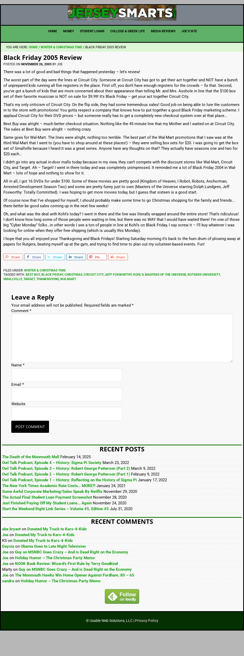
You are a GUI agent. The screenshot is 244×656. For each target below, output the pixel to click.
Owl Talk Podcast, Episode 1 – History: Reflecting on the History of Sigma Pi (69, 501)
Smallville (12, 300)
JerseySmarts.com (122, 23)
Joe (5, 556)
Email (17, 405)
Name (17, 386)
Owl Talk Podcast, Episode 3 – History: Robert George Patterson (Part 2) (66, 489)
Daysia (8, 567)
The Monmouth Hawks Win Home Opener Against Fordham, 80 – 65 (74, 596)
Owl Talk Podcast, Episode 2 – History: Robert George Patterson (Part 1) (66, 495)
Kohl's (138, 296)
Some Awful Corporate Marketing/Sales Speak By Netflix (52, 512)
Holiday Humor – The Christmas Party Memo (55, 579)
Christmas (73, 296)
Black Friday (52, 296)
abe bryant (11, 550)
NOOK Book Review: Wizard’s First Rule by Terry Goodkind (66, 585)
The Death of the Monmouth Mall (30, 478)
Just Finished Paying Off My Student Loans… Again (47, 524)
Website (18, 425)
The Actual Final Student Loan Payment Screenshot (47, 518)
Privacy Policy (146, 642)
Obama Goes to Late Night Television (53, 567)
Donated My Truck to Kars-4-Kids (57, 550)
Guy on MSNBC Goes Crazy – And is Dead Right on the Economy (71, 573)
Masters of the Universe (165, 296)
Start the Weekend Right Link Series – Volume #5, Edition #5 (55, 530)
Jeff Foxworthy (118, 296)
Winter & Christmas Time (45, 292)
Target (29, 300)
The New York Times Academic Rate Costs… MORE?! (48, 507)
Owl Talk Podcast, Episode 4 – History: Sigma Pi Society (51, 484)
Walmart (68, 300)
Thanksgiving (47, 300)
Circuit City (94, 296)
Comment (21, 332)
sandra (8, 602)
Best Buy (33, 296)
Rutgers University (204, 296)
